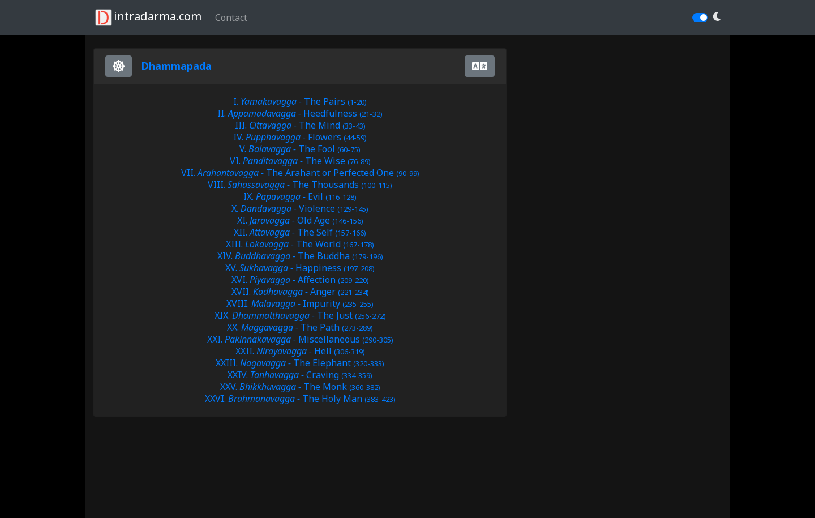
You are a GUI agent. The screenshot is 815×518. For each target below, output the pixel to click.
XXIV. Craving (300, 375)
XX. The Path (300, 327)
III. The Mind (300, 125)
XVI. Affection (300, 279)
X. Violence (299, 208)
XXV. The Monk (300, 386)
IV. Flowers (300, 137)
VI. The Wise (300, 161)
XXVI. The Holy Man (300, 398)
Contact (231, 17)
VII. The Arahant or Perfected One (300, 172)
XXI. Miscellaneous (300, 339)
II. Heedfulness (300, 113)
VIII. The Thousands (300, 184)
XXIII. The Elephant (300, 363)
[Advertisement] (183, 477)
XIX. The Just (300, 315)
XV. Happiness (300, 268)
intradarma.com (147, 17)
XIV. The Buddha (300, 256)
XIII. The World (300, 244)
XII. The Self (300, 232)
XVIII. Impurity (300, 303)
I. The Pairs (300, 101)
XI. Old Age (300, 220)
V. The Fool (300, 149)
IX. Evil (300, 196)
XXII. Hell (300, 351)
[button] (717, 17)
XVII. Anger (300, 291)
